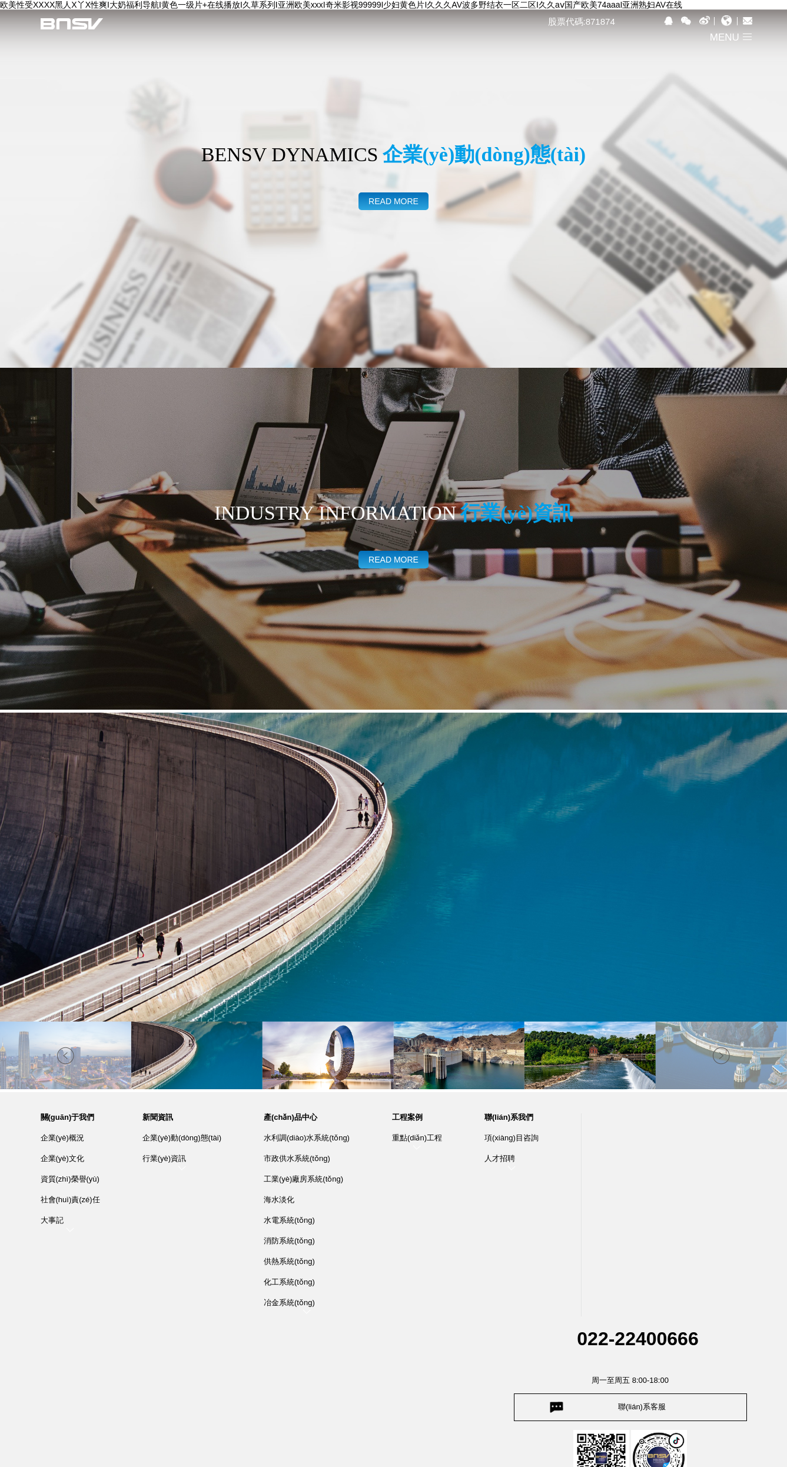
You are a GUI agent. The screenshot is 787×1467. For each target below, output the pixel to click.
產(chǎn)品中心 (290, 1117)
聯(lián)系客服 (642, 1406)
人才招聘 (499, 1158)
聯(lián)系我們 (508, 1117)
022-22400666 (637, 1338)
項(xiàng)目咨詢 (511, 1137)
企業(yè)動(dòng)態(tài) (181, 1137)
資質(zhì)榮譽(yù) (70, 1179)
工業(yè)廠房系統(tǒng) (303, 1179)
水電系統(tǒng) (289, 1220)
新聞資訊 (157, 1117)
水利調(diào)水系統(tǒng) (307, 1137)
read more (393, 201)
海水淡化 (279, 1199)
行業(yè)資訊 (164, 1158)
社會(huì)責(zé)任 (70, 1199)
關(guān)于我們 (68, 1117)
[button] (721, 1055)
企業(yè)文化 (62, 1158)
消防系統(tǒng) (289, 1240)
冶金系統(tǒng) (289, 1302)
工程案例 (407, 1117)
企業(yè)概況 (62, 1137)
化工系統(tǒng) (289, 1282)
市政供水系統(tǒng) (297, 1158)
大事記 (52, 1220)
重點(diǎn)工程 (417, 1137)
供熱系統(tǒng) (289, 1261)
